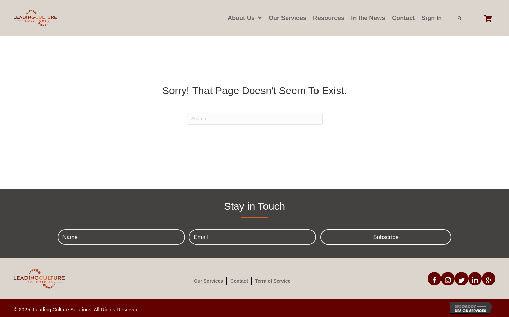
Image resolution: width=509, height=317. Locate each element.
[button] (386, 237)
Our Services (208, 281)
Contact (239, 281)
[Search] (255, 119)
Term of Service (272, 281)
